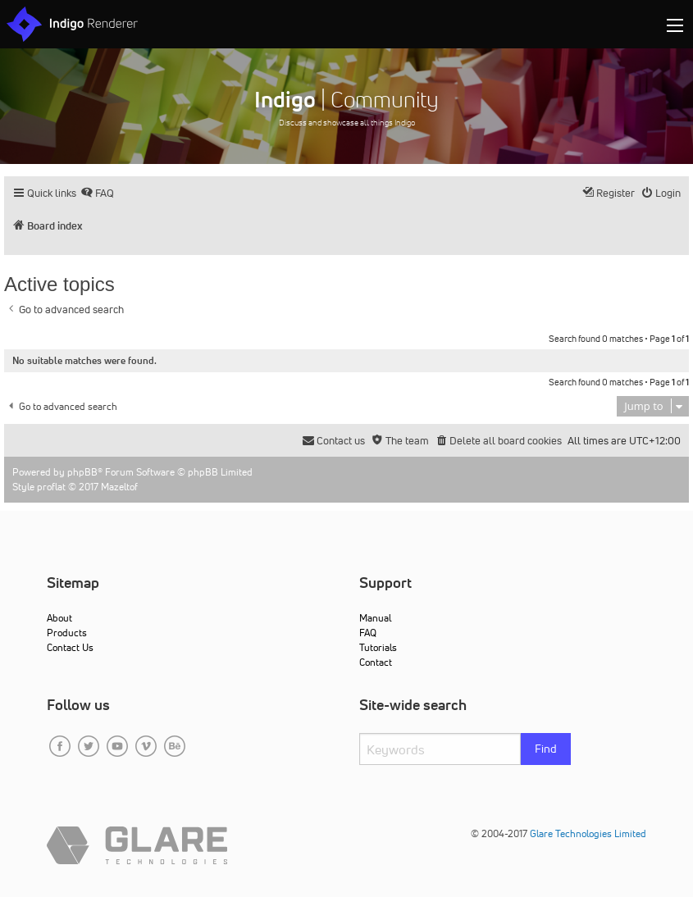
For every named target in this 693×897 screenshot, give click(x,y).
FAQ (367, 633)
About (59, 618)
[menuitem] (97, 193)
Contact (375, 662)
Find (546, 748)
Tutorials (378, 647)
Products (67, 633)
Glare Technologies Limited (588, 833)
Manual (375, 618)
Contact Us (70, 647)
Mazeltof (119, 487)
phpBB (82, 472)
